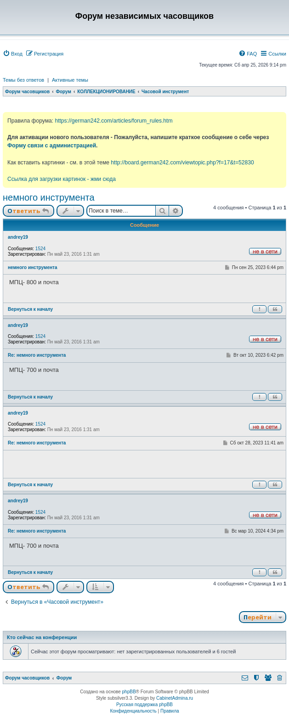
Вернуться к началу (30, 309)
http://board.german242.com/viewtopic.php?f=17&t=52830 (182, 162)
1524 (40, 248)
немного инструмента (49, 197)
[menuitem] (13, 53)
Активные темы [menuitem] (70, 80)
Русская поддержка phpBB (144, 704)
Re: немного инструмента (37, 355)
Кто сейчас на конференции (42, 637)
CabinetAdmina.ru (174, 698)
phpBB (129, 691)
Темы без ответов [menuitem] (23, 80)
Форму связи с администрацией (51, 145)
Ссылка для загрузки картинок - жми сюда (61, 179)
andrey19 (18, 237)
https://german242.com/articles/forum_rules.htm (113, 121)
